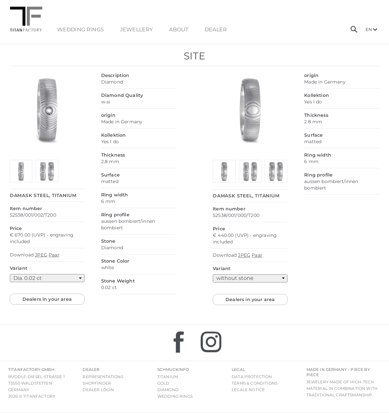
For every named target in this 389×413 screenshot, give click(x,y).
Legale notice (248, 389)
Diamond (168, 389)
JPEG (41, 255)
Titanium (167, 376)
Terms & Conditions (254, 383)
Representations (103, 376)
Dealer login (98, 389)
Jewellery (136, 30)
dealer (216, 30)
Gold (163, 383)
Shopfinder (97, 383)
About (178, 30)
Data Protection (252, 376)
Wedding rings (175, 396)
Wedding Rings (80, 30)
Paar (54, 255)
